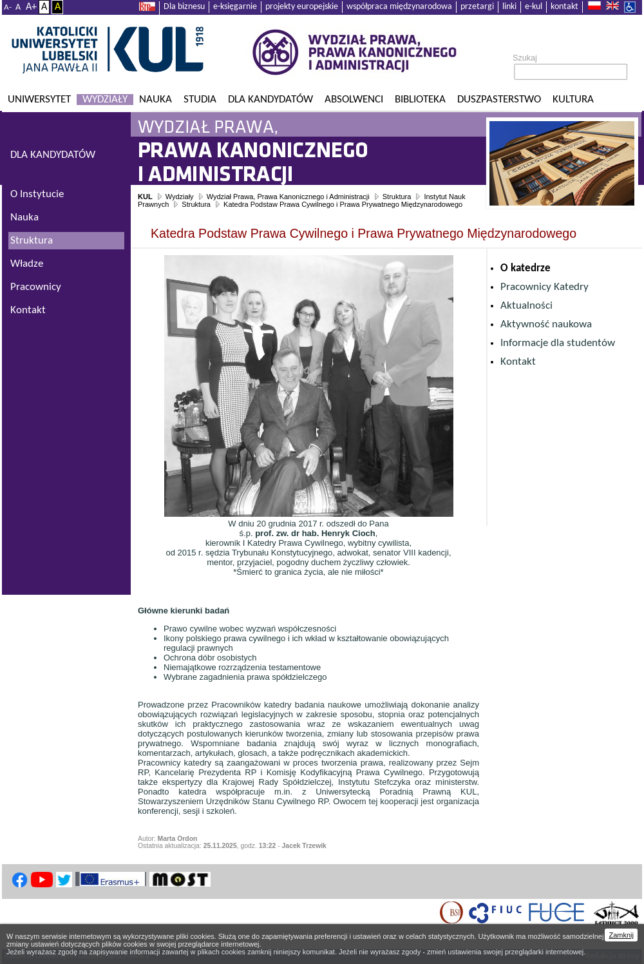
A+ (31, 7)
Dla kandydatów (270, 99)
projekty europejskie (301, 7)
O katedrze (525, 268)
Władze (26, 263)
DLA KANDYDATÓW (52, 154)
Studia (200, 99)
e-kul (533, 7)
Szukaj (525, 58)
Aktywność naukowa (546, 324)
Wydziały (105, 99)
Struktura (397, 196)
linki (509, 7)
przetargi (477, 7)
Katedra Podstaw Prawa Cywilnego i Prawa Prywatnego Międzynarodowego (342, 204)
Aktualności (526, 305)
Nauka (155, 99)
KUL (145, 196)
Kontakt (518, 361)
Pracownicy (35, 287)
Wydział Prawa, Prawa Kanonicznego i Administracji (288, 196)
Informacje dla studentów (557, 343)
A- (8, 7)
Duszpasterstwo (499, 99)
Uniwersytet (39, 99)
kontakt (564, 7)
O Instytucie (37, 194)
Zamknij (621, 935)
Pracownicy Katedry (544, 287)
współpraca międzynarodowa (399, 7)
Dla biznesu (184, 7)
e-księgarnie (235, 7)
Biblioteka (420, 99)
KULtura (573, 99)
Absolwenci (354, 99)
